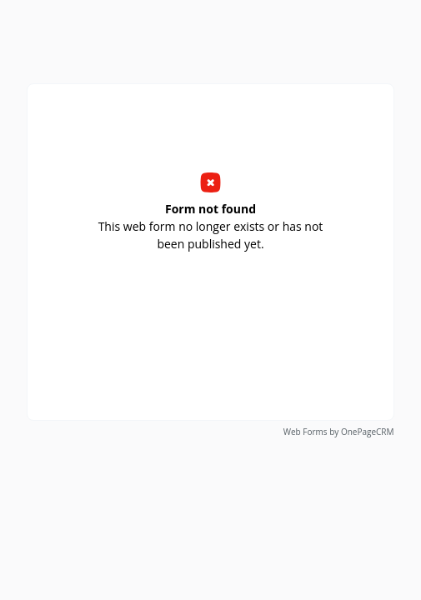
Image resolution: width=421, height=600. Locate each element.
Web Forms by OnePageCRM (338, 432)
